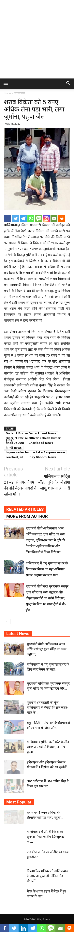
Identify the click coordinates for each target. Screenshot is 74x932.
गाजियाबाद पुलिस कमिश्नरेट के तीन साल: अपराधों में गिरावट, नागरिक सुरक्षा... (48, 747)
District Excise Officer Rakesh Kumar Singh (33, 438)
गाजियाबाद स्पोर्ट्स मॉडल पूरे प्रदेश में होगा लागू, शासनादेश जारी (54, 482)
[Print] (61, 218)
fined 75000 (15, 443)
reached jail (14, 457)
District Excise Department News (31, 433)
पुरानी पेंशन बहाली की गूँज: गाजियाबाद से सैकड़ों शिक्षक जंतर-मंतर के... (47, 707)
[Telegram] (23, 218)
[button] (68, 83)
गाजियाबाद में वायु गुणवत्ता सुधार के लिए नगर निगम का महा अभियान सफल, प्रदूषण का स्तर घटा (47, 569)
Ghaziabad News (40, 443)
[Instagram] (46, 218)
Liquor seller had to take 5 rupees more (35, 452)
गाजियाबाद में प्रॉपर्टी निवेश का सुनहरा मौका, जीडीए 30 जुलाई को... (45, 837)
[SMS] (38, 218)
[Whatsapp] (30, 218)
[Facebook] (7, 218)
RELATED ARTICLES (25, 509)
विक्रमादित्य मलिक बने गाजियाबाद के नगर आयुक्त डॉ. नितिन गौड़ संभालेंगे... (47, 876)
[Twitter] (15, 218)
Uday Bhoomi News (41, 457)
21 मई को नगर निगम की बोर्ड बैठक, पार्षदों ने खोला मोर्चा (20, 488)
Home (7, 93)
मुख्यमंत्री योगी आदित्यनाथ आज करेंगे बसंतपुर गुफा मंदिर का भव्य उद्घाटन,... (47, 649)
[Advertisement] (37, 39)
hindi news (14, 448)
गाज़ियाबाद (19, 93)
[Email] (54, 218)
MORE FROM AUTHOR (27, 516)
